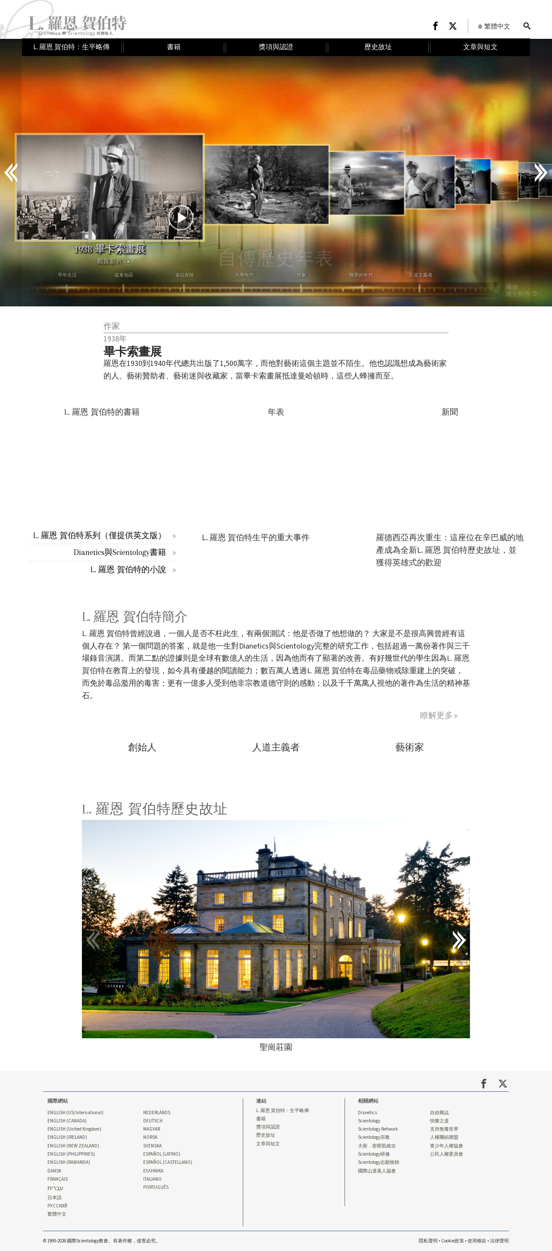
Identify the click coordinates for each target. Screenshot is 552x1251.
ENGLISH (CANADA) (67, 1121)
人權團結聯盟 (444, 1137)
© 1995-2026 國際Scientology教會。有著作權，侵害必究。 (101, 1241)
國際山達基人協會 (377, 1171)
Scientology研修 (374, 1154)
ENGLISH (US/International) (75, 1113)
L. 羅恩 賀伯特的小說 (128, 569)
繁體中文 (56, 1214)
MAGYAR (151, 1129)
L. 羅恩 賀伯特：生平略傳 (282, 1111)
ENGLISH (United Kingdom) (74, 1129)
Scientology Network (378, 1129)
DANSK (54, 1171)
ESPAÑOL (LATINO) (161, 1154)
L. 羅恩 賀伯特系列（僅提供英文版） (99, 535)
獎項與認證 (268, 1127)
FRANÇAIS (57, 1179)
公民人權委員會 (446, 1154)
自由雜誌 (439, 1113)
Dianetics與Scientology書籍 (120, 552)
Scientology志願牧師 (378, 1163)
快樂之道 (439, 1121)
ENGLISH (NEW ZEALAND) (73, 1146)
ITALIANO (152, 1179)
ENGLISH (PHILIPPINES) (71, 1154)
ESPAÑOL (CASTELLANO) (167, 1163)
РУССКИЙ (57, 1206)
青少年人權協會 (446, 1146)
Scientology (369, 1121)
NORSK (150, 1137)
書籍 (261, 1119)
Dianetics (367, 1113)
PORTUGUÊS (156, 1188)
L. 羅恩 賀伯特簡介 (135, 617)
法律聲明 (499, 1241)
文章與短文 (268, 1144)
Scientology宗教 (374, 1137)
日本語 (54, 1198)
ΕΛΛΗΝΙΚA (153, 1171)
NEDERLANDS (156, 1113)
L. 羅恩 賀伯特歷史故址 (155, 808)
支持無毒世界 (444, 1129)
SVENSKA (152, 1146)
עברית (55, 1189)
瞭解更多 (436, 715)
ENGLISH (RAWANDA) (68, 1163)
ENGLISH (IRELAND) (67, 1137)
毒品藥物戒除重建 (394, 670)
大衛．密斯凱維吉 (377, 1146)
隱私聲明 (428, 1241)
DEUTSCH (153, 1121)
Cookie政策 (452, 1241)
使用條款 (476, 1241)
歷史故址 (265, 1135)
